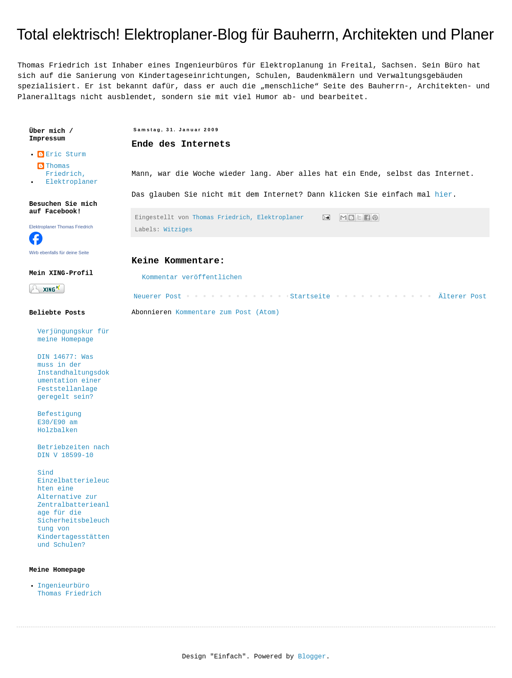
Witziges (178, 229)
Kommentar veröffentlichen (192, 277)
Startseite (310, 296)
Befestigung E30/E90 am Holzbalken (59, 422)
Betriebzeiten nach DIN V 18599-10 (73, 451)
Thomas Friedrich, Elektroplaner (72, 174)
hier (443, 194)
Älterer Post (463, 296)
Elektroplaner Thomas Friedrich (61, 226)
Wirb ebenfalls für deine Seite (59, 252)
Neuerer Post (157, 296)
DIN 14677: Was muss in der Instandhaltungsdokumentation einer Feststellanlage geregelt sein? (73, 377)
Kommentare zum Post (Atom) (228, 312)
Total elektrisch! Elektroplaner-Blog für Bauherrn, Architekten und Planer (255, 34)
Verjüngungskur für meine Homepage (73, 335)
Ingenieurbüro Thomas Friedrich (69, 590)
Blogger (312, 656)
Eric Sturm (66, 154)
